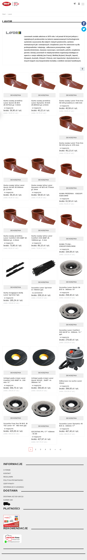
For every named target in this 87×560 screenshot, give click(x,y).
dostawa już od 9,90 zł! (13, 493)
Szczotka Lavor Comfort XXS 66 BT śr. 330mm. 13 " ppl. (70, 330)
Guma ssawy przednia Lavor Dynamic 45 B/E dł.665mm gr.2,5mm (40, 102)
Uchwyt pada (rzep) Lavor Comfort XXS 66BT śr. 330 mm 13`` (15, 378)
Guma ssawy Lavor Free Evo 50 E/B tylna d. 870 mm (71, 143)
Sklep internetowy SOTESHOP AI (75, 557)
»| (60, 446)
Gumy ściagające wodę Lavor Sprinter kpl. (13, 292)
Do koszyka (15, 95)
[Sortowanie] (82, 69)
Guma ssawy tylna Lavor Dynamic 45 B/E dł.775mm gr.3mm (42, 186)
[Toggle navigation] (83, 4)
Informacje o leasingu (13, 484)
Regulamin (8, 473)
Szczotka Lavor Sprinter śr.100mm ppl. (41, 287)
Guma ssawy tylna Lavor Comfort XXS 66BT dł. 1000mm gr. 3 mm (41, 237)
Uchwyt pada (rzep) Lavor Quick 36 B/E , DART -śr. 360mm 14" (42, 378)
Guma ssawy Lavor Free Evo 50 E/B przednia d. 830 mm (71, 101)
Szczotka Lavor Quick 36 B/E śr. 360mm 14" (69, 287)
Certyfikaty (8, 480)
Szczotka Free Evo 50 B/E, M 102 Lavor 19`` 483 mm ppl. (16, 421)
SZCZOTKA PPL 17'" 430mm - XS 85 (43, 430)
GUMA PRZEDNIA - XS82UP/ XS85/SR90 (71, 194)
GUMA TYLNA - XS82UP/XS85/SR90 (67, 244)
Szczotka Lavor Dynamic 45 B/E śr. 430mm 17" (71, 422)
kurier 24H (8, 497)
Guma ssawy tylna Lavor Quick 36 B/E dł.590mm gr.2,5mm (14, 186)
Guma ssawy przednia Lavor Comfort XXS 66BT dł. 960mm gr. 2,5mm (15, 237)
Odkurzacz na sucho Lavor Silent (70, 379)
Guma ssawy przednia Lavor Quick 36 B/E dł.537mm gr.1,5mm (13, 102)
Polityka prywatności (13, 477)
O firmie (6, 467)
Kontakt (7, 470)
